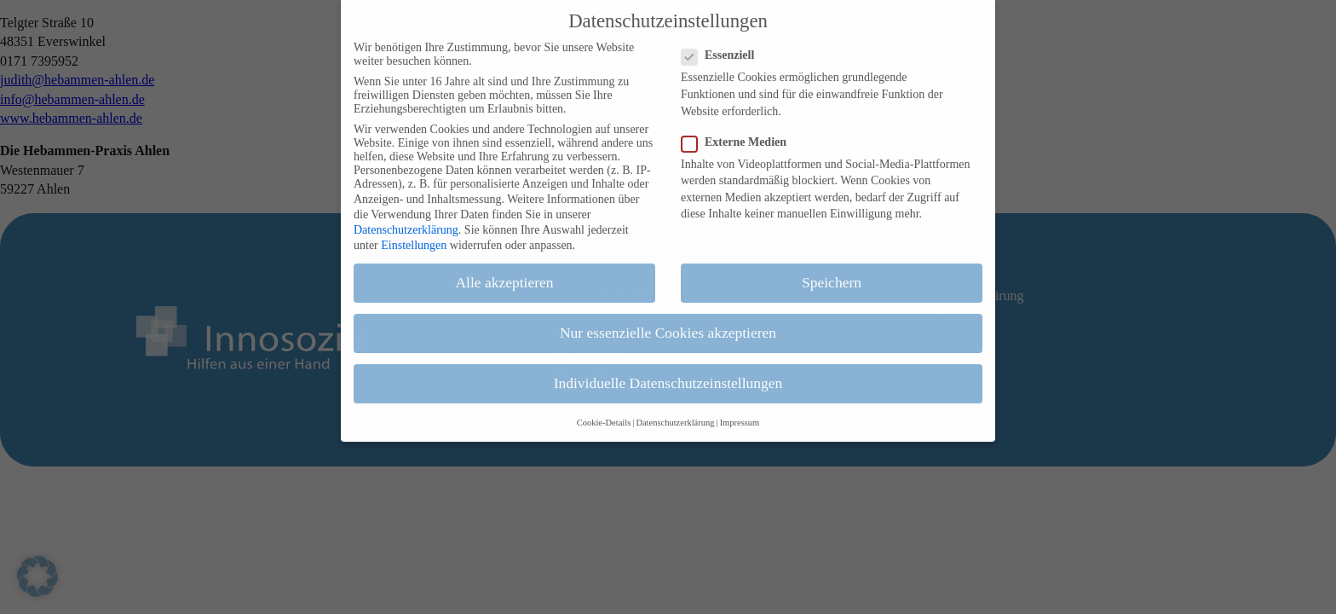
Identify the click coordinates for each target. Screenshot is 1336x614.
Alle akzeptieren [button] (504, 269)
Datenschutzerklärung (406, 217)
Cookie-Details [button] (604, 409)
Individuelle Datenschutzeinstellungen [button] (668, 370)
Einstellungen (413, 232)
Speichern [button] (831, 269)
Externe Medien (741, 129)
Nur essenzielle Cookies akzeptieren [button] (668, 319)
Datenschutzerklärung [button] (675, 409)
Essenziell (725, 43)
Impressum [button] (740, 409)
